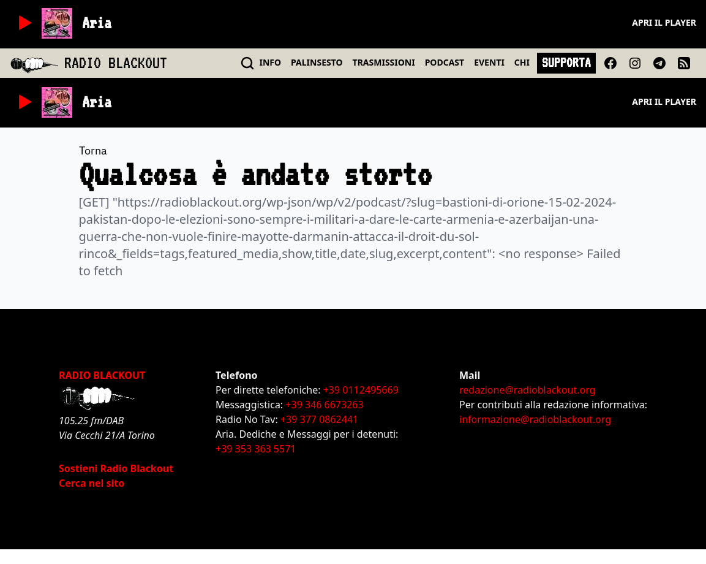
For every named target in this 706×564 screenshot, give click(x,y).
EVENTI (489, 62)
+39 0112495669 (361, 390)
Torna (93, 150)
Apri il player (664, 22)
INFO (271, 62)
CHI (522, 62)
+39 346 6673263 (324, 404)
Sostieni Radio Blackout (116, 468)
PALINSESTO (316, 62)
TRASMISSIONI (384, 62)
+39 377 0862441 (319, 419)
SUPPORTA (566, 62)
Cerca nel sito (91, 483)
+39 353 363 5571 (256, 448)
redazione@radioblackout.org (527, 390)
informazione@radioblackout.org (535, 419)
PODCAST (444, 62)
